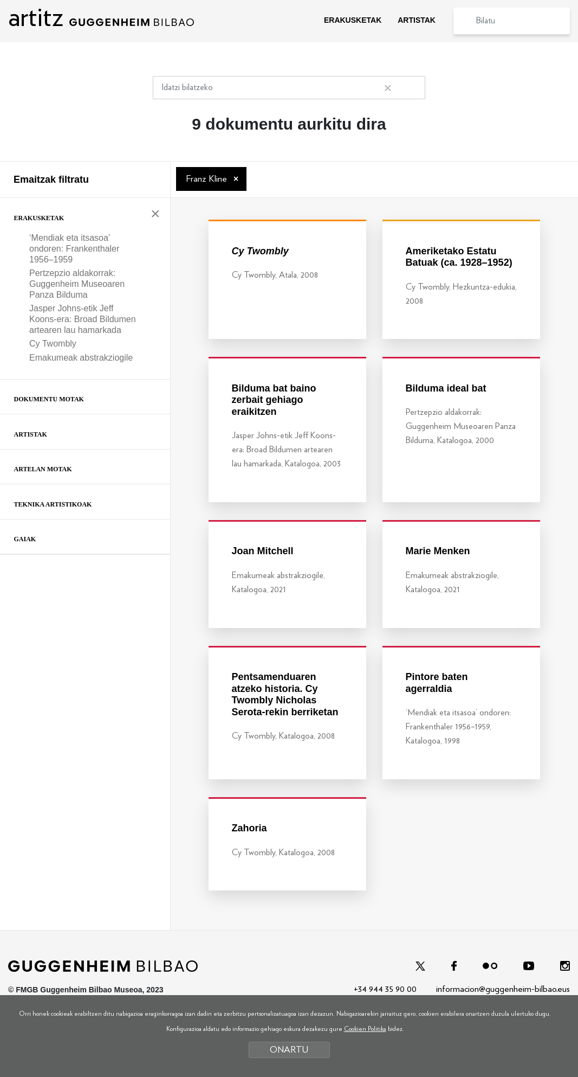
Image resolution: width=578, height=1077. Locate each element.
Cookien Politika (365, 1028)
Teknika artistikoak (53, 504)
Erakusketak (39, 218)
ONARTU (289, 1049)
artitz (101, 17)
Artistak (30, 434)
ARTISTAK (417, 20)
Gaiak (25, 539)
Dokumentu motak (49, 399)
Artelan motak (43, 469)
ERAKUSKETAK (352, 20)
